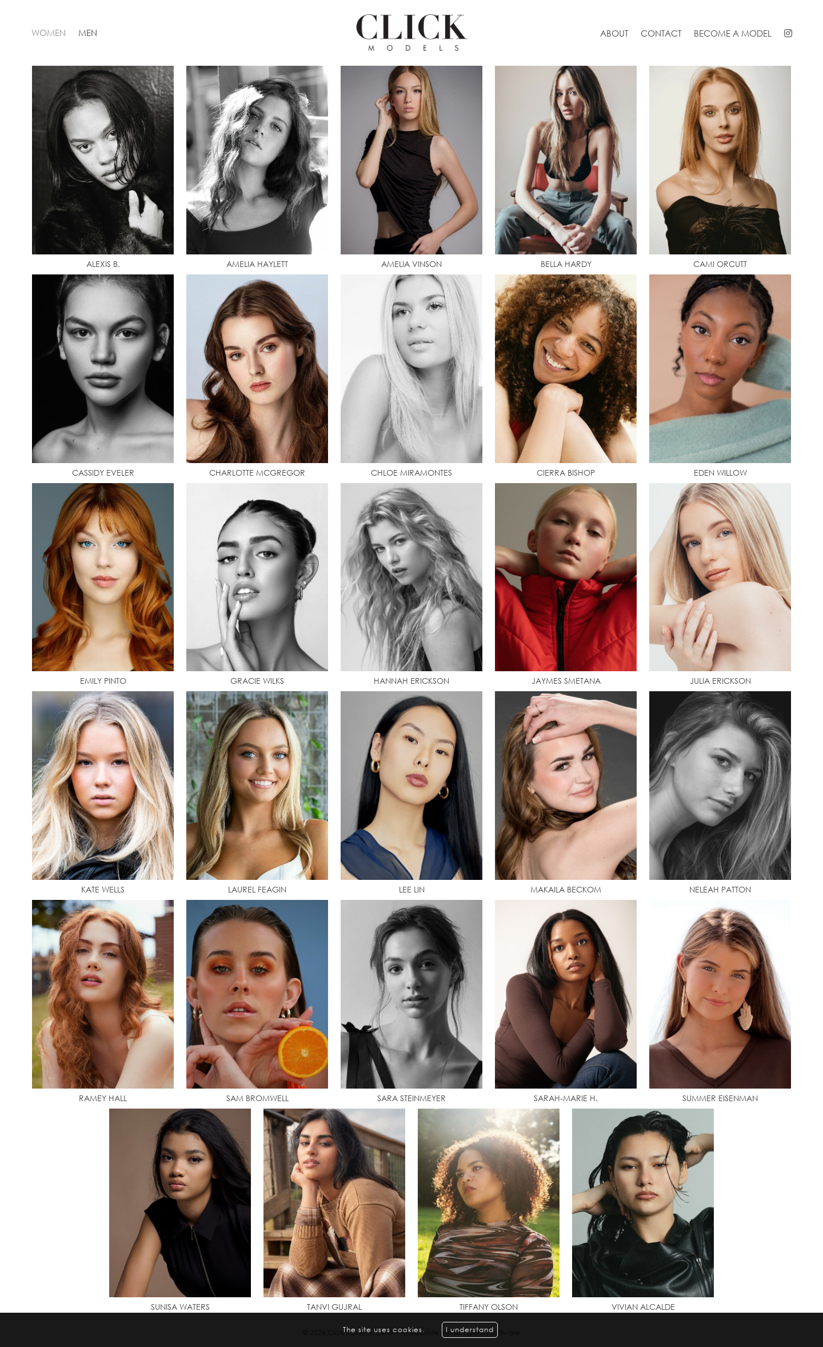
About (614, 33)
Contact (661, 33)
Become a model (733, 33)
